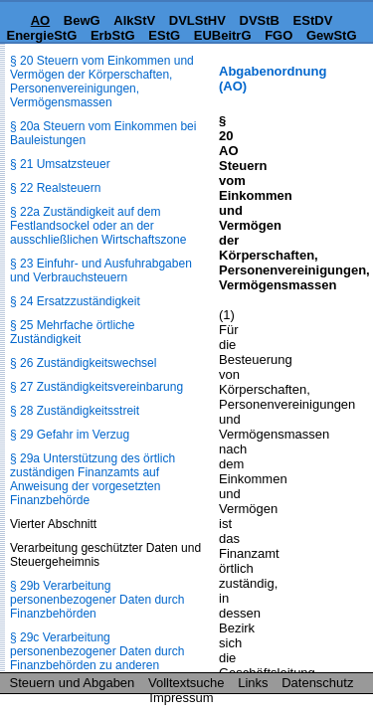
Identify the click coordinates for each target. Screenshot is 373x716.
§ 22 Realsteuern (55, 188)
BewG (82, 20)
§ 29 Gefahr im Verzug (69, 435)
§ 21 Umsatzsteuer (60, 164)
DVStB (260, 20)
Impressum (181, 697)
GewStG (331, 35)
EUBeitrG (223, 35)
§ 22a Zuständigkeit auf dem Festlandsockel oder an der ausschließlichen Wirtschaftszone (98, 226)
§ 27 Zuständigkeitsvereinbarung (96, 387)
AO (41, 20)
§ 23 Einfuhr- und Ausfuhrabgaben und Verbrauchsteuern (101, 270)
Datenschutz (317, 682)
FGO (278, 35)
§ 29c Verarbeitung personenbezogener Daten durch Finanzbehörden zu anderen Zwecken (97, 658)
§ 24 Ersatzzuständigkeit (75, 301)
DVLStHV (197, 20)
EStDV (313, 20)
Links (253, 682)
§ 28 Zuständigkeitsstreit (74, 411)
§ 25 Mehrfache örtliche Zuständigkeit (72, 332)
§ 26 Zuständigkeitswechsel (83, 363)
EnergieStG (41, 35)
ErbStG (113, 35)
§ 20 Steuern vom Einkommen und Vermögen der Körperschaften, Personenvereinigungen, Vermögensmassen (102, 81)
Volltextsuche (186, 682)
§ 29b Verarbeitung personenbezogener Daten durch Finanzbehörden (97, 600)
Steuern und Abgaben (72, 682)
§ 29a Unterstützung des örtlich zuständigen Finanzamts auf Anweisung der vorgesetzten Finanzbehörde (92, 479)
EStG (164, 35)
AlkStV (134, 20)
